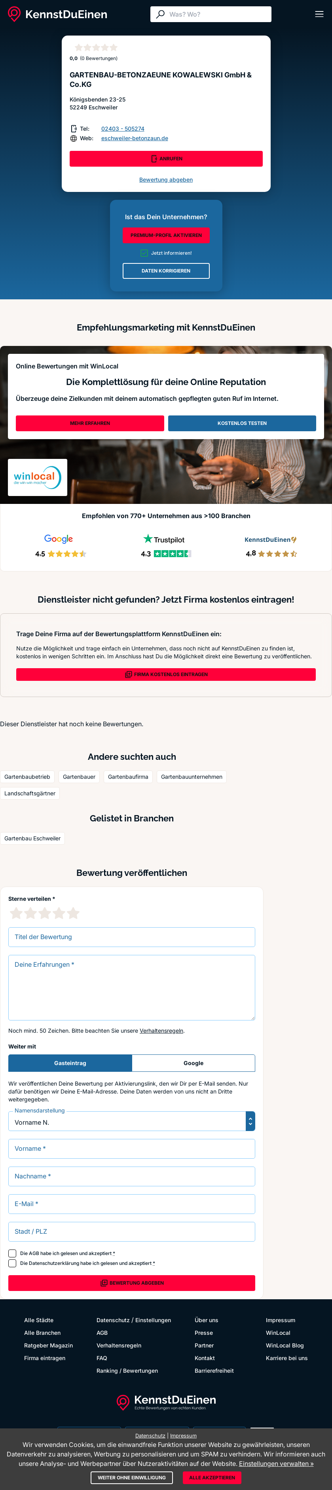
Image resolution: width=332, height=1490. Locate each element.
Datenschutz (113, 1320)
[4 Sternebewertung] (59, 913)
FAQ (102, 1358)
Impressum (280, 1320)
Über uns (206, 1320)
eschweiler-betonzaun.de (134, 138)
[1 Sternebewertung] (16, 913)
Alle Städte (38, 1320)
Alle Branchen (42, 1332)
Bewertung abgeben (166, 179)
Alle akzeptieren (212, 1478)
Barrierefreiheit (214, 1370)
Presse (204, 1332)
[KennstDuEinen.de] (57, 14)
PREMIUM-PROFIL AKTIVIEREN (166, 235)
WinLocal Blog (285, 1345)
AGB (34, 1253)
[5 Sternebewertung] (73, 913)
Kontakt (205, 1358)
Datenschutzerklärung (54, 1263)
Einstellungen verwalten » (276, 1463)
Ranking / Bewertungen (127, 1370)
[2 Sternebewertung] (30, 913)
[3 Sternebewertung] (44, 913)
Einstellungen (153, 1320)
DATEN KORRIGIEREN (166, 271)
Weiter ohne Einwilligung (132, 1478)
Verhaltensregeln (161, 1030)
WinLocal (278, 1332)
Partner (204, 1345)
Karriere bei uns (287, 1358)
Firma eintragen (44, 1358)
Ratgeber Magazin (48, 1345)
